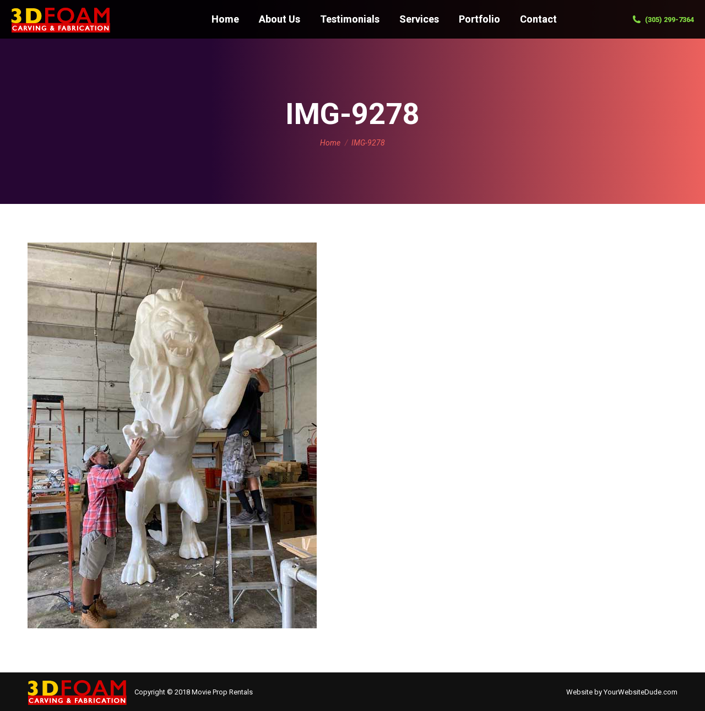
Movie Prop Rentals (222, 692)
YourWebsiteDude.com (640, 692)
